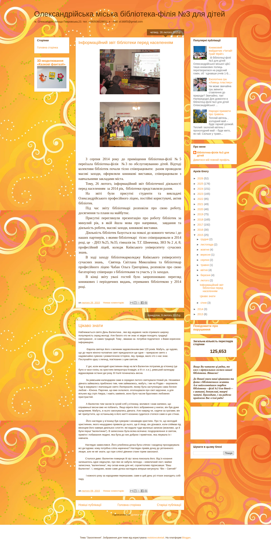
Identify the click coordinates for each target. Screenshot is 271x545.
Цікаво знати (90, 325)
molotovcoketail (155, 537)
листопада (207, 244)
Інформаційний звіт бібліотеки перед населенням (125, 42)
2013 (200, 314)
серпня (205, 259)
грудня (204, 239)
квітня (204, 270)
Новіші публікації (89, 505)
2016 (200, 229)
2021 (200, 204)
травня (205, 264)
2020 (200, 209)
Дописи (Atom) (139, 514)
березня (205, 275)
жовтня (205, 249)
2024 (200, 188)
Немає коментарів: (114, 302)
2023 (200, 193)
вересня (205, 254)
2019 (200, 214)
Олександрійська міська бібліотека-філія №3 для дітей (129, 14)
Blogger (186, 537)
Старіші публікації (169, 505)
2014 (200, 309)
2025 (200, 183)
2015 (200, 234)
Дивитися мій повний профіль (211, 159)
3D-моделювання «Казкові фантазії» (51, 62)
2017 (200, 224)
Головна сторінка (129, 505)
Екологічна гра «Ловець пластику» (220, 81)
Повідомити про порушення (205, 327)
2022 (200, 198)
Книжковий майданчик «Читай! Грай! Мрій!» (220, 50)
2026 (200, 178)
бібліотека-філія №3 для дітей (213, 154)
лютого (205, 280)
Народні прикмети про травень (220, 112)
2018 (200, 219)
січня (203, 302)
